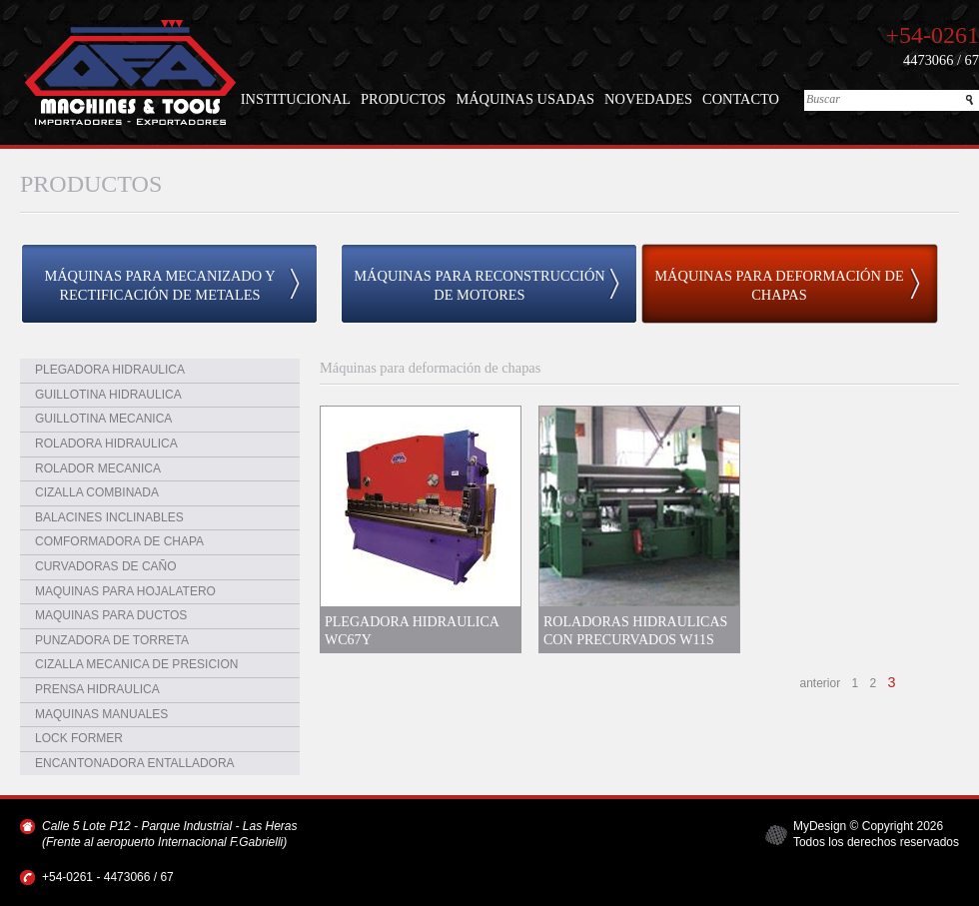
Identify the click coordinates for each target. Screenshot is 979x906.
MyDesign (819, 826)
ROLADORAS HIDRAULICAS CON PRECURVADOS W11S (635, 630)
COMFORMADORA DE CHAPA (119, 541)
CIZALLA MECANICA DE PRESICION (136, 664)
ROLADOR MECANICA (98, 468)
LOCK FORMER (79, 738)
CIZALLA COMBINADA (97, 492)
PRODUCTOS (403, 99)
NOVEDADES (648, 99)
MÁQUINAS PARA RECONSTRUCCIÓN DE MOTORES (479, 285)
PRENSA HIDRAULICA (97, 689)
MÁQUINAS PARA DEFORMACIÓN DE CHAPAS (778, 285)
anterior (820, 683)
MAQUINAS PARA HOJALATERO (125, 591)
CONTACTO (740, 99)
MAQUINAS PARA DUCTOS (111, 615)
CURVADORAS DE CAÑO (106, 566)
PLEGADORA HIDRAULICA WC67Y (411, 630)
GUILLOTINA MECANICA (103, 419)
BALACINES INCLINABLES (109, 517)
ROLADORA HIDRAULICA (106, 444)
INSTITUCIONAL (296, 99)
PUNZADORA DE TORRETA (112, 640)
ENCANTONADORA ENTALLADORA (135, 763)
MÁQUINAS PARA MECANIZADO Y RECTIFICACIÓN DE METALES (159, 285)
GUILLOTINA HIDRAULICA (108, 395)
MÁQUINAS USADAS (525, 99)
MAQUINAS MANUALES (101, 714)
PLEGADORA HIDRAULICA (110, 370)
